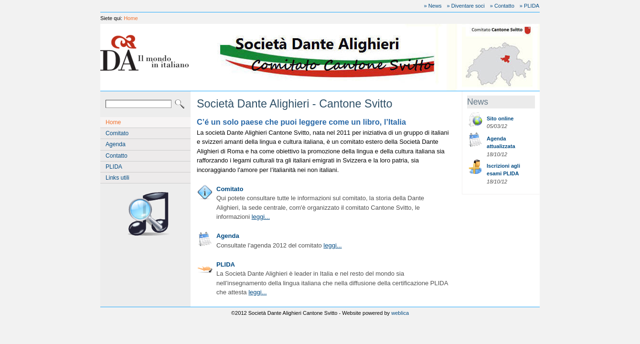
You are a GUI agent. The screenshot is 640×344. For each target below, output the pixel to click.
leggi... (261, 216)
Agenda (116, 144)
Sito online (500, 118)
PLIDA (114, 166)
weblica (400, 313)
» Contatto (502, 6)
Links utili (117, 177)
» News (433, 6)
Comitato (117, 133)
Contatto (117, 155)
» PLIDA (529, 6)
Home (131, 18)
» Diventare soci (466, 6)
